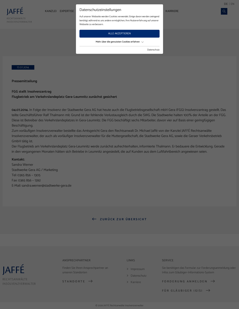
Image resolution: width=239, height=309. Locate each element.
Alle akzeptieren (119, 33)
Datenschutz (153, 50)
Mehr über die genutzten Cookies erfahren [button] (120, 42)
